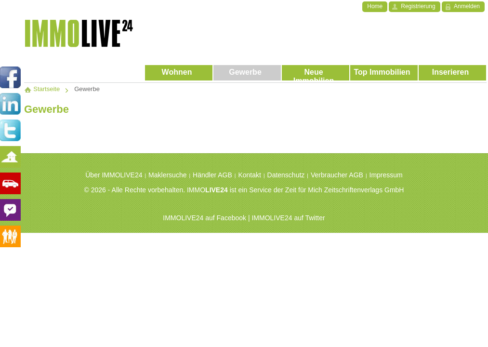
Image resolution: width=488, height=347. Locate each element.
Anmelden (467, 6)
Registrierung (418, 6)
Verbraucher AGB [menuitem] (337, 175)
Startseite (42, 89)
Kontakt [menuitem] (249, 175)
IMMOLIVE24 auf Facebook (204, 218)
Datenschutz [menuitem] (286, 175)
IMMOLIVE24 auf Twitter (288, 218)
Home (374, 6)
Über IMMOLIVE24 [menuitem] (113, 175)
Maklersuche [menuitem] (167, 175)
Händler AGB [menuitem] (212, 175)
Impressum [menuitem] (386, 175)
